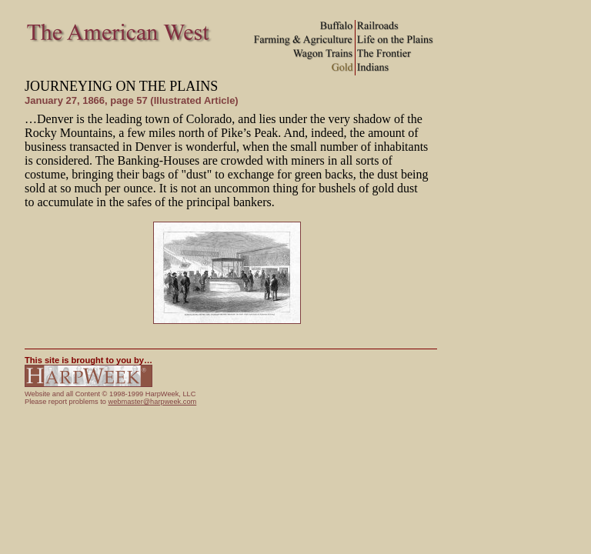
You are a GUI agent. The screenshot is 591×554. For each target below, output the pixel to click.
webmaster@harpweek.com (152, 401)
